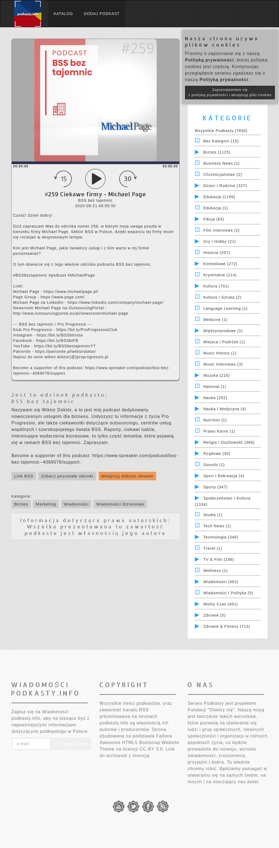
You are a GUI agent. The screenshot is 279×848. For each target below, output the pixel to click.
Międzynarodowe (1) (223, 331)
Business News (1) (221, 163)
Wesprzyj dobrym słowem (127, 476)
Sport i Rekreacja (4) (223, 476)
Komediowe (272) (220, 264)
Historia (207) (216, 252)
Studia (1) (213, 515)
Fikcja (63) (213, 219)
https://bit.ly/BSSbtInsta (60, 335)
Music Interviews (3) (222, 364)
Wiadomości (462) (220, 582)
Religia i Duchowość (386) (228, 442)
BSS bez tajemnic (43, 401)
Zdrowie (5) (214, 615)
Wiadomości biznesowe (120, 504)
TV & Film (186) (218, 559)
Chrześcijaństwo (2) (222, 174)
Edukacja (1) (215, 208)
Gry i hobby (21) (219, 241)
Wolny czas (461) (220, 604)
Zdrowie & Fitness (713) (226, 626)
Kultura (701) (216, 286)
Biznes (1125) (216, 152)
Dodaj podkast (102, 13)
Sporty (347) (215, 487)
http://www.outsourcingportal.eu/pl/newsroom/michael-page (70, 313)
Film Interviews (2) (221, 230)
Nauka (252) (215, 398)
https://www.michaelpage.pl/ (71, 291)
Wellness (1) (215, 570)
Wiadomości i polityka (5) (228, 593)
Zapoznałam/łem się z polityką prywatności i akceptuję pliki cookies (230, 92)
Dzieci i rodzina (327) (225, 185)
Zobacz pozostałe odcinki (67, 476)
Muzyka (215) (216, 375)
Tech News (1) (217, 526)
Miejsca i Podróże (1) (224, 342)
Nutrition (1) (215, 420)
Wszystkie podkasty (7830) (221, 130)
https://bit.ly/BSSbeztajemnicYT (65, 346)
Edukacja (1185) (219, 197)
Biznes (21, 504)
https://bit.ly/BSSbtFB (57, 340)
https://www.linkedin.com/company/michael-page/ (116, 302)
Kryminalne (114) (220, 275)
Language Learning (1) (225, 308)
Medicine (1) (215, 319)
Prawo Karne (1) (219, 431)
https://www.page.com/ (63, 297)
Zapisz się (70, 744)
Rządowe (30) (216, 453)
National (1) (214, 386)
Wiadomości (76, 504)
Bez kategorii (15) (221, 141)
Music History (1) (219, 353)
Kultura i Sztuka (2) (222, 297)
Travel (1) (212, 548)
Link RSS (24, 476)
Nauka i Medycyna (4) (224, 409)
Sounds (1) (214, 465)
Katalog (63, 13)
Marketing (46, 504)
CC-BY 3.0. (152, 749)
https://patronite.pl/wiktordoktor (65, 351)
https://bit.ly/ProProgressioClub (86, 329)
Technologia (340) (220, 537)
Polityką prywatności (209, 60)
